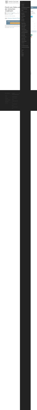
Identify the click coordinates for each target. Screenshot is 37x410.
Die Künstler (22, 19)
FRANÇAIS (22, 54)
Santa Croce (22, 42)
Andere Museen (23, 22)
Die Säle (22, 17)
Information (22, 4)
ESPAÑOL (22, 55)
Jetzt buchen (22, 13)
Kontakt (22, 10)
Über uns (6, 95)
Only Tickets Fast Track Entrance (25, 47)
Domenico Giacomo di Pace (11, 12)
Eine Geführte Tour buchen (24, 45)
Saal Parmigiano (10, 14)
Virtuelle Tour (23, 14)
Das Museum (6, 98)
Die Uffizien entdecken (24, 11)
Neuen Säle (22, 20)
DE (21, 48)
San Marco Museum (23, 29)
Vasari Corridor (23, 38)
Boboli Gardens (23, 35)
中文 (21, 51)
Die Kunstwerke (23, 16)
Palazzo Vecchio (23, 39)
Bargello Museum (23, 23)
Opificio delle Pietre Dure (24, 32)
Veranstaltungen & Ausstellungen (25, 7)
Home (22, 1)
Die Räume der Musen (14, 96)
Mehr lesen (12, 27)
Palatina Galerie (23, 26)
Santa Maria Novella (23, 41)
